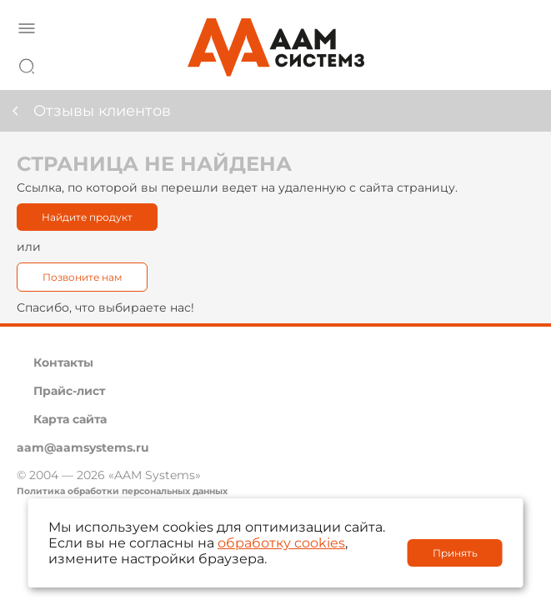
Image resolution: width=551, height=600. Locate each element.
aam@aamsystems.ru (83, 447)
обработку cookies (281, 543)
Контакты (63, 362)
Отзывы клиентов (102, 111)
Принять (455, 553)
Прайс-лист (69, 390)
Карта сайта (70, 419)
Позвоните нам (82, 277)
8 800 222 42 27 (516, 63)
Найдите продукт (87, 217)
